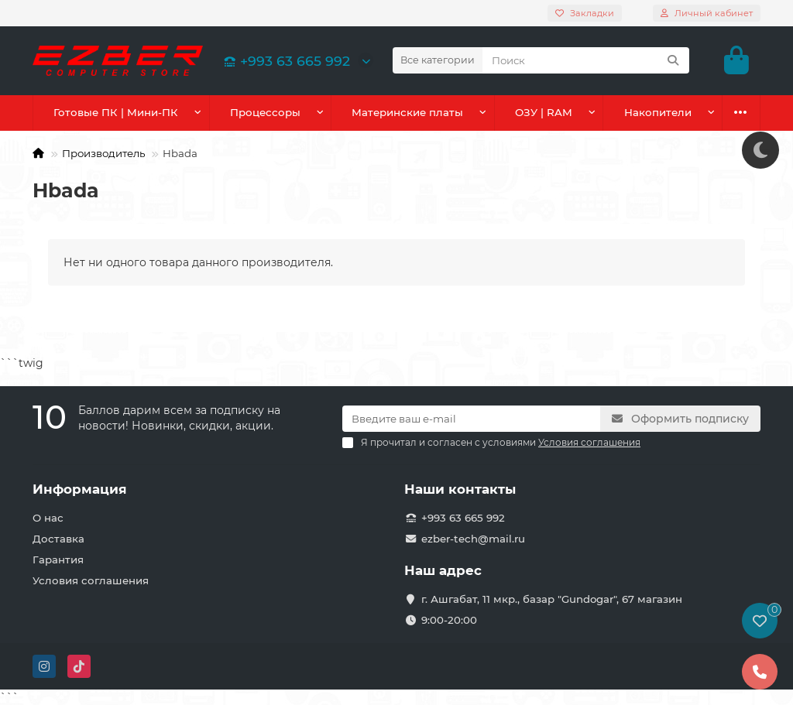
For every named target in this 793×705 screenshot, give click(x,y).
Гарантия (58, 559)
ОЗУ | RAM (543, 112)
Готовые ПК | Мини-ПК (115, 112)
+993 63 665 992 (284, 60)
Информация (80, 489)
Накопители (657, 112)
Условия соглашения (91, 580)
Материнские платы (406, 112)
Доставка (58, 538)
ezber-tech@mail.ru (473, 538)
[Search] (585, 60)
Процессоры (263, 112)
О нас (48, 518)
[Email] (471, 419)
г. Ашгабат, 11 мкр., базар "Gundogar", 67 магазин (551, 599)
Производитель (103, 153)
